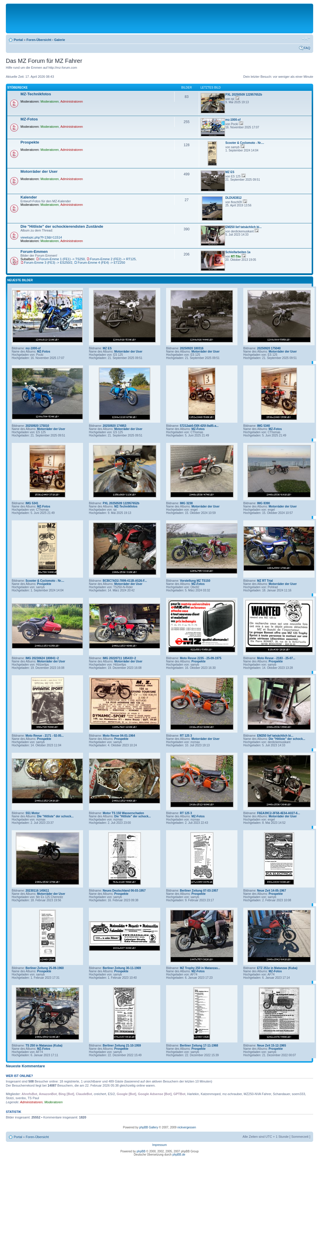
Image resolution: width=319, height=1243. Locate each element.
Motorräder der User (39, 171)
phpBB (141, 1151)
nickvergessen (186, 1127)
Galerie (59, 40)
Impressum (159, 1145)
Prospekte (29, 142)
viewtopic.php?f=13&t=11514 (41, 237)
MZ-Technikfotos (35, 94)
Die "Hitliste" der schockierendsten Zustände (61, 226)
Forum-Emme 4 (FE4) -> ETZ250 (101, 262)
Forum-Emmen (34, 251)
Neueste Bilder (20, 280)
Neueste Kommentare (25, 1066)
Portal (18, 40)
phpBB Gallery (148, 1127)
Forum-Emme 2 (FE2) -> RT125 (113, 259)
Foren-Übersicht (38, 40)
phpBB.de (179, 1154)
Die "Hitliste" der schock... (287, 738)
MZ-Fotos (29, 119)
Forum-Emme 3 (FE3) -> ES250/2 (48, 262)
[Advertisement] (159, 18)
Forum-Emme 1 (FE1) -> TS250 (62, 259)
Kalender (28, 197)
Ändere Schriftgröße (306, 38)
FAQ (307, 48)
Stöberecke (17, 87)
